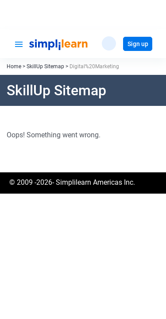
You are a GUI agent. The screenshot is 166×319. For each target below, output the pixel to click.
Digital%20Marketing (94, 66)
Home (14, 66)
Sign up (137, 43)
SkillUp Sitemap (45, 66)
